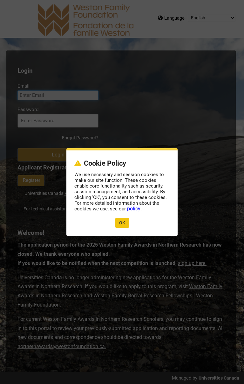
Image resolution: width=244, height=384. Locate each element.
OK (122, 222)
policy (133, 209)
